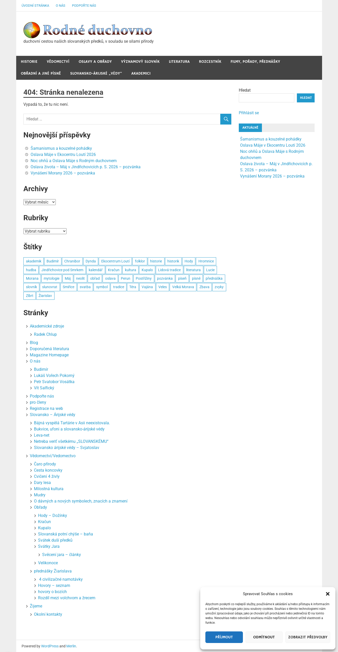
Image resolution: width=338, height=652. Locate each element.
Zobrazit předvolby (307, 637)
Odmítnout (264, 637)
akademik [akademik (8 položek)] (33, 261)
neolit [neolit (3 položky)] (80, 278)
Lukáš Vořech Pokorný (54, 375)
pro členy (38, 402)
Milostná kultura (48, 488)
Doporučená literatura (49, 348)
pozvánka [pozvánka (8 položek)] (165, 278)
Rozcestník (210, 61)
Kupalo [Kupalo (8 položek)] (147, 270)
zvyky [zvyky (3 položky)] (219, 287)
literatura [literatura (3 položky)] (193, 270)
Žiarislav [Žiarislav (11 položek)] (45, 296)
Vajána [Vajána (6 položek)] (147, 287)
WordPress (50, 646)
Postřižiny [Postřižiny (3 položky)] (144, 278)
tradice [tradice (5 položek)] (118, 287)
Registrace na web (46, 408)
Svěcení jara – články (61, 554)
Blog (34, 342)
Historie (29, 61)
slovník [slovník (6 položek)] (31, 287)
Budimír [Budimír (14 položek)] (53, 261)
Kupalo (44, 527)
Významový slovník (140, 61)
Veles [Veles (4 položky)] (162, 287)
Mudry (39, 494)
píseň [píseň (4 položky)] (182, 278)
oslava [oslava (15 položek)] (110, 278)
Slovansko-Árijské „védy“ (96, 73)
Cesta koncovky (48, 470)
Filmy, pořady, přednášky (255, 61)
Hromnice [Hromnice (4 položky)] (206, 261)
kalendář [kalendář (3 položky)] (96, 270)
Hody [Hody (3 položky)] (189, 261)
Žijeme (36, 606)
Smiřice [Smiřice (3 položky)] (68, 287)
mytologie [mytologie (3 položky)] (51, 278)
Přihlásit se (249, 112)
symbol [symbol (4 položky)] (102, 287)
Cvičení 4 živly (47, 476)
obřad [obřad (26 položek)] (95, 278)
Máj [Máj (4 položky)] (68, 278)
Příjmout (224, 637)
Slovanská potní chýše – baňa (65, 534)
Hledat (245, 90)
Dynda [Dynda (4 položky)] (91, 261)
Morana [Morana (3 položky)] (32, 278)
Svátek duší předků (55, 540)
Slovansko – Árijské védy (52, 414)
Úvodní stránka (35, 5)
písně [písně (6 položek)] (196, 278)
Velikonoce (48, 562)
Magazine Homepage (49, 355)
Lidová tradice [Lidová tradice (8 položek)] (169, 270)
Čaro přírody (45, 464)
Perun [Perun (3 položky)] (125, 278)
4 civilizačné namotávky (60, 579)
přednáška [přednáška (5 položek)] (214, 278)
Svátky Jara (49, 546)
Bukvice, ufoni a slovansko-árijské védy (69, 429)
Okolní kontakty (48, 614)
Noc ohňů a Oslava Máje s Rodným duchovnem (74, 160)
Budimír (41, 369)
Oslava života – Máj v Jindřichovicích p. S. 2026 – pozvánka (86, 166)
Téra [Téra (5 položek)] (132, 287)
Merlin (71, 646)
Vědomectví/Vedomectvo (53, 455)
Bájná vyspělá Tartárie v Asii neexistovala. (72, 422)
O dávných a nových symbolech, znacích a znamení (80, 501)
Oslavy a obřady (95, 61)
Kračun (44, 521)
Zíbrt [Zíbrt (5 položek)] (29, 296)
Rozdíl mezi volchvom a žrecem (66, 597)
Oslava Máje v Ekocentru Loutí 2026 (63, 154)
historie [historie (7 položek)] (156, 261)
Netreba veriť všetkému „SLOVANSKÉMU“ (71, 441)
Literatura (179, 61)
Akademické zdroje (47, 326)
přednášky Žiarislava (53, 571)
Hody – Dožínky (52, 515)
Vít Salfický (44, 387)
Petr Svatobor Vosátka (54, 381)
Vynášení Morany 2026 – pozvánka (63, 173)
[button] (327, 593)
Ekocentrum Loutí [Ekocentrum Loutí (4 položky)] (115, 261)
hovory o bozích (52, 591)
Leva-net (41, 435)
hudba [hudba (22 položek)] (31, 270)
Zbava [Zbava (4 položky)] (204, 287)
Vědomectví (58, 61)
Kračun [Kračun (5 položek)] (114, 270)
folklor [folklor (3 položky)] (140, 261)
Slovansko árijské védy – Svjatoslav (66, 447)
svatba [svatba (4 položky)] (85, 287)
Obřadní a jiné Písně (41, 73)
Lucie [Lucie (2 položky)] (210, 270)
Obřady (40, 507)
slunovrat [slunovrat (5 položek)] (49, 287)
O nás (60, 5)
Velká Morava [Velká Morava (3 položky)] (183, 287)
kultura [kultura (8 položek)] (130, 270)
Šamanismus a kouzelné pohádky (61, 148)
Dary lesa (42, 482)
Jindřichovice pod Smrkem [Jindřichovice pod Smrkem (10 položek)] (62, 270)
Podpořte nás (84, 5)
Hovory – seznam (54, 585)
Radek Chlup (45, 334)
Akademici (141, 73)
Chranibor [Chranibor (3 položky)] (72, 261)
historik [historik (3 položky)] (173, 261)
